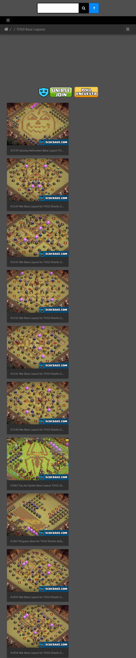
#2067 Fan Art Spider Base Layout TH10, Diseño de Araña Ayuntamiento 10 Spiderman (36, 309)
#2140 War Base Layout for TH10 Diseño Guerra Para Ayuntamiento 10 (100, 255)
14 (77, 542)
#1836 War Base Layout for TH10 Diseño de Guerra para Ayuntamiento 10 (100, 470)
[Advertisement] (68, 61)
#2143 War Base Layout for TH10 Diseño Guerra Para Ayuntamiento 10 (36, 202)
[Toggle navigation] (8, 20)
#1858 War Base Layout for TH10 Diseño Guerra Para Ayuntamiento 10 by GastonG (100, 362)
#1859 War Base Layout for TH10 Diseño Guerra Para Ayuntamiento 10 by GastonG (36, 362)
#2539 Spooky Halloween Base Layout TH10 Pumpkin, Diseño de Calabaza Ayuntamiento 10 (36, 148)
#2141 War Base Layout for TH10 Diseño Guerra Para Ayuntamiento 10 (36, 255)
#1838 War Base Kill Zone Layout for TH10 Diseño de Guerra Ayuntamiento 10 (100, 416)
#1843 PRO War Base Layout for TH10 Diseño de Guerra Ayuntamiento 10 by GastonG (36, 416)
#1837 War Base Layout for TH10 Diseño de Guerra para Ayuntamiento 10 (36, 470)
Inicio (6, 29)
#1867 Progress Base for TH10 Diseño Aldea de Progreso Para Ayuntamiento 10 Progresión (100, 309)
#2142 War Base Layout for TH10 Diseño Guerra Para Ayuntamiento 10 (100, 202)
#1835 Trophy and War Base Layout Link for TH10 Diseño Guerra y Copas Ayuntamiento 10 (36, 523)
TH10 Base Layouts (30, 29)
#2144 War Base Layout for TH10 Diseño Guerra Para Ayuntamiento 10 (100, 148)
